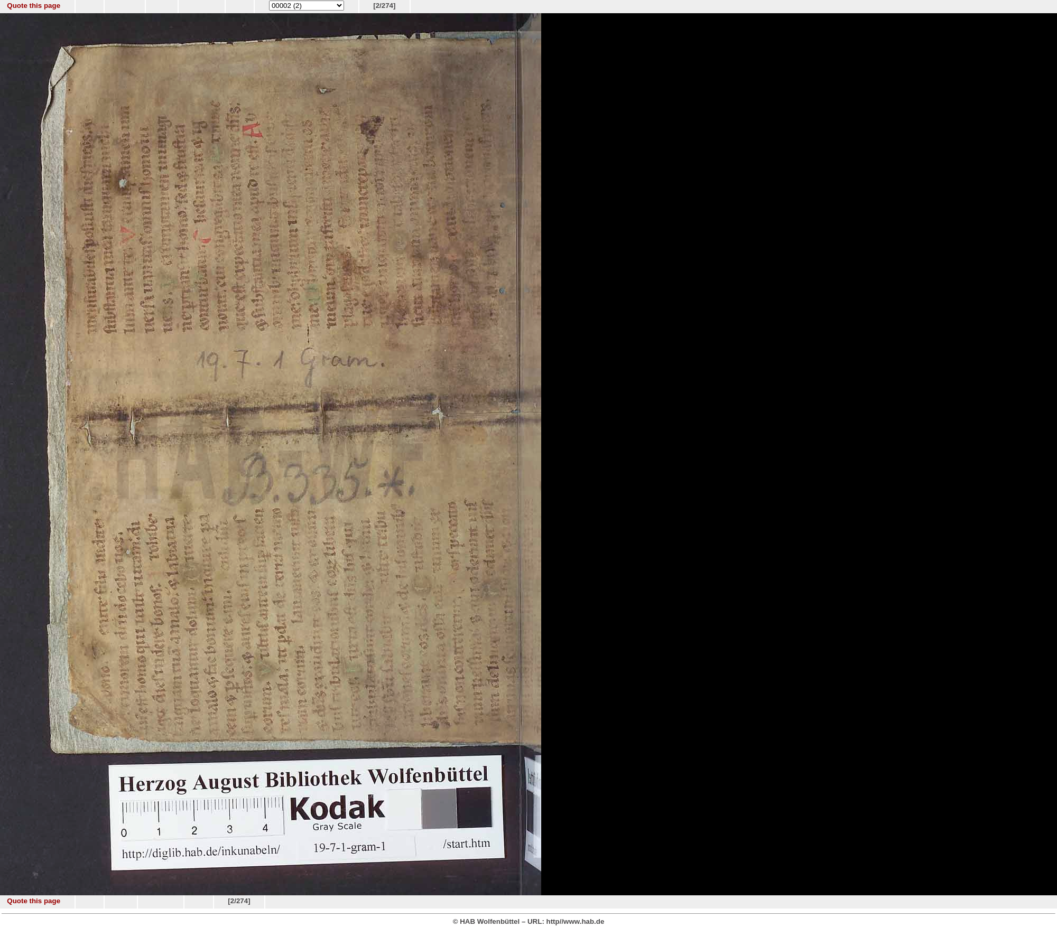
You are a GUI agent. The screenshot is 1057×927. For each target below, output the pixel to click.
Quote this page (33, 6)
